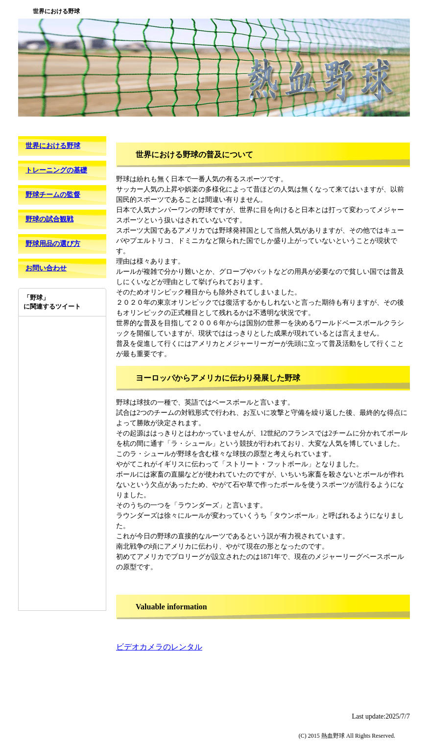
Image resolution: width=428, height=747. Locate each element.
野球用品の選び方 (52, 243)
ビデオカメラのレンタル (159, 647)
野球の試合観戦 (49, 219)
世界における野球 (52, 145)
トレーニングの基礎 (56, 170)
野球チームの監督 (52, 194)
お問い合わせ (46, 268)
